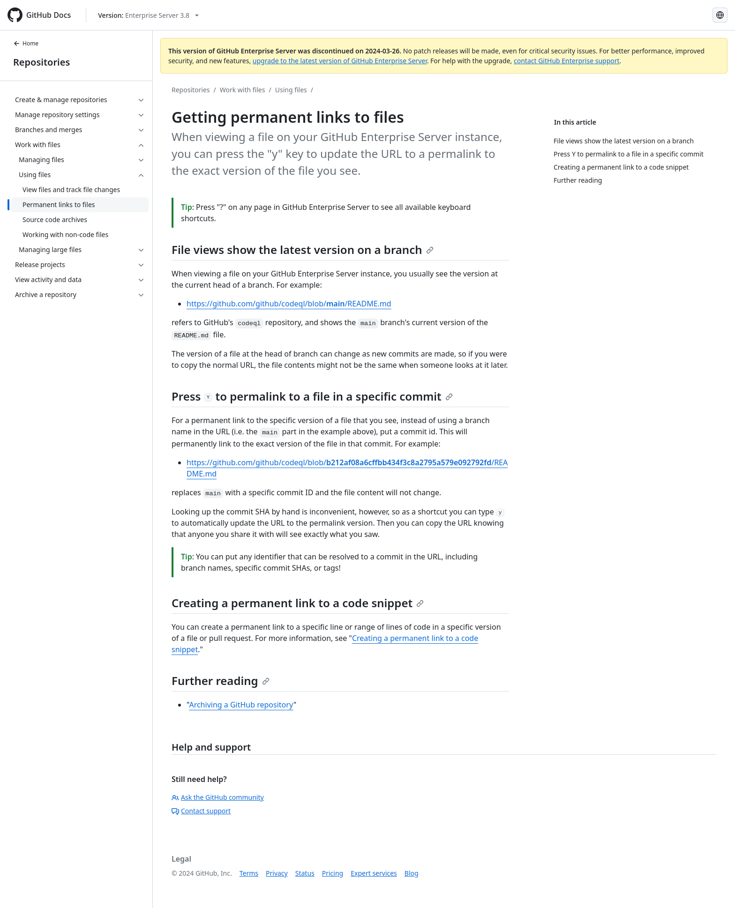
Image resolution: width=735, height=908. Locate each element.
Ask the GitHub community (218, 797)
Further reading (221, 680)
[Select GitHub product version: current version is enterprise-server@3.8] (148, 15)
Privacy (277, 873)
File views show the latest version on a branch (303, 249)
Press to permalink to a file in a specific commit (312, 396)
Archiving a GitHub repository (241, 705)
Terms (249, 873)
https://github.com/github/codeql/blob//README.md (289, 303)
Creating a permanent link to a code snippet (298, 602)
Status (305, 873)
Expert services (374, 873)
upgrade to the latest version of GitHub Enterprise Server (340, 60)
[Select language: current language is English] (720, 14)
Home (25, 43)
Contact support (201, 810)
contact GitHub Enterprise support (567, 60)
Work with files (242, 89)
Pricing (332, 873)
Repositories (41, 62)
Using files (291, 89)
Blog (412, 873)
